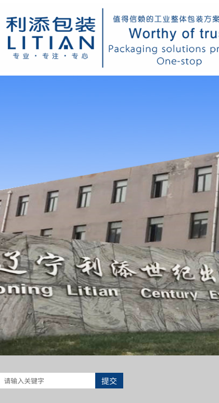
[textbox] (47, 380)
